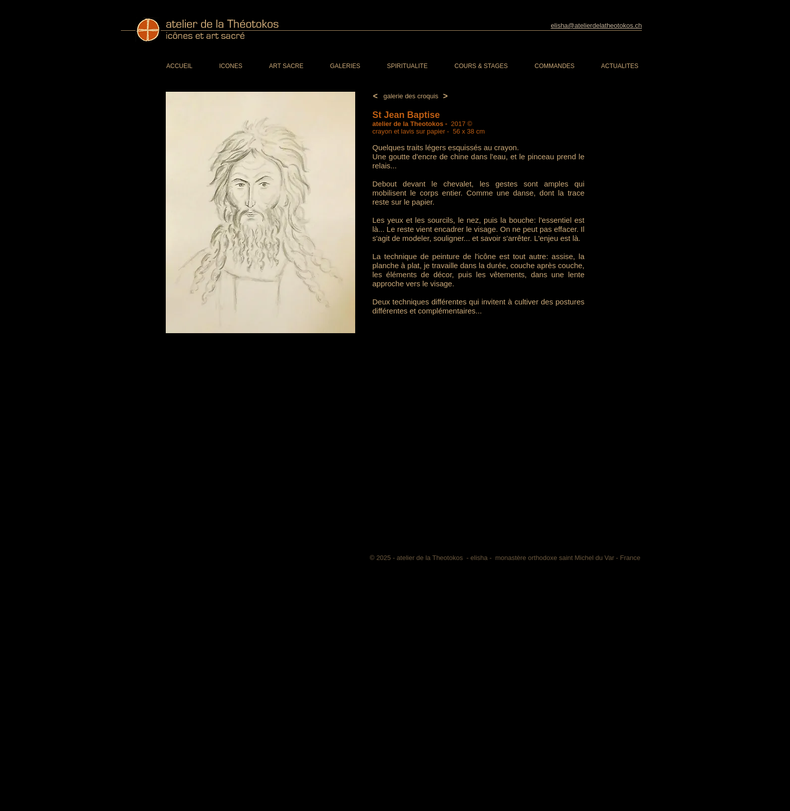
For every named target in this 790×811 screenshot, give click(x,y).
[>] (445, 96)
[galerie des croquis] (410, 96)
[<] (375, 96)
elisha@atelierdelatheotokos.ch (596, 25)
